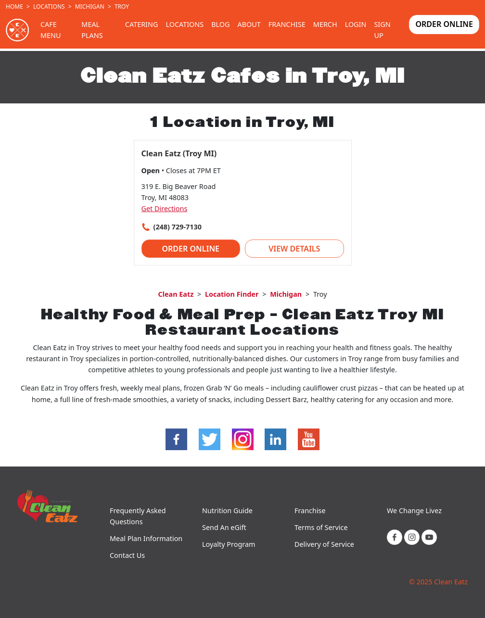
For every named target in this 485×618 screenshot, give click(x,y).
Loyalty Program (228, 544)
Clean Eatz (175, 294)
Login (356, 24)
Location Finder (231, 294)
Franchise (287, 24)
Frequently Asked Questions (138, 516)
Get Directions (164, 208)
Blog (220, 24)
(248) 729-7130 (177, 226)
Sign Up (382, 30)
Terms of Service (321, 527)
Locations (49, 6)
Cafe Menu (50, 30)
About (248, 24)
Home (14, 6)
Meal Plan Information (146, 538)
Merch (325, 24)
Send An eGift (224, 527)
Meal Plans (91, 30)
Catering (141, 24)
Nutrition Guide (227, 510)
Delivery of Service (324, 544)
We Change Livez (414, 510)
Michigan (89, 6)
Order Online (444, 24)
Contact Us (127, 555)
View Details (294, 248)
